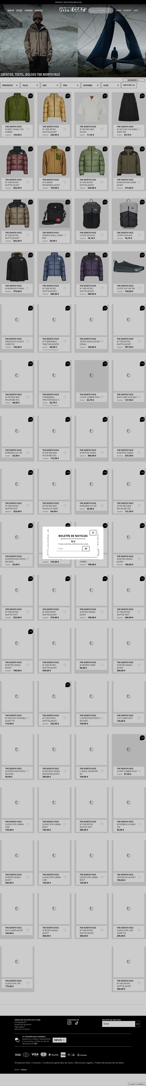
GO (86, 548)
